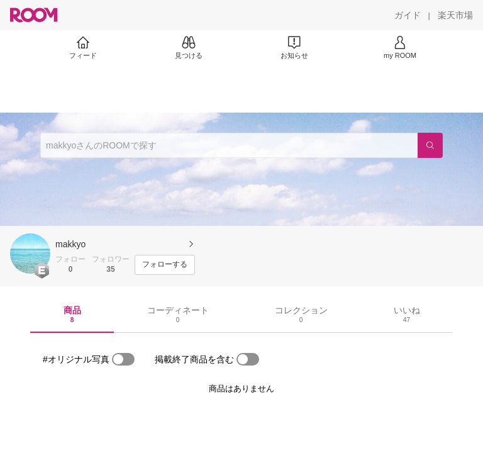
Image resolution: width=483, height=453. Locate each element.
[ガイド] (407, 15)
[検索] (430, 145)
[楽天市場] (455, 15)
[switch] (123, 359)
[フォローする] (165, 265)
